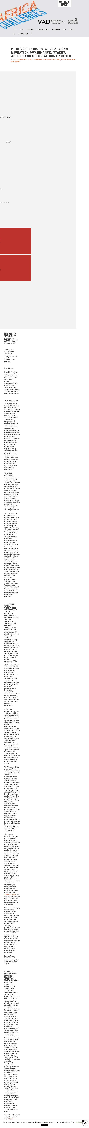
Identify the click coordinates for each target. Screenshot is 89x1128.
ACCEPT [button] (44, 1125)
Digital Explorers (8, 1119)
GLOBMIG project (10, 894)
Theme (21, 29)
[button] (32, 35)
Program (30, 29)
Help (64, 29)
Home (15, 29)
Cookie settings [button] (80, 1122)
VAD (14, 33)
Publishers (55, 29)
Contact (72, 29)
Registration (23, 33)
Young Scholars (42, 29)
